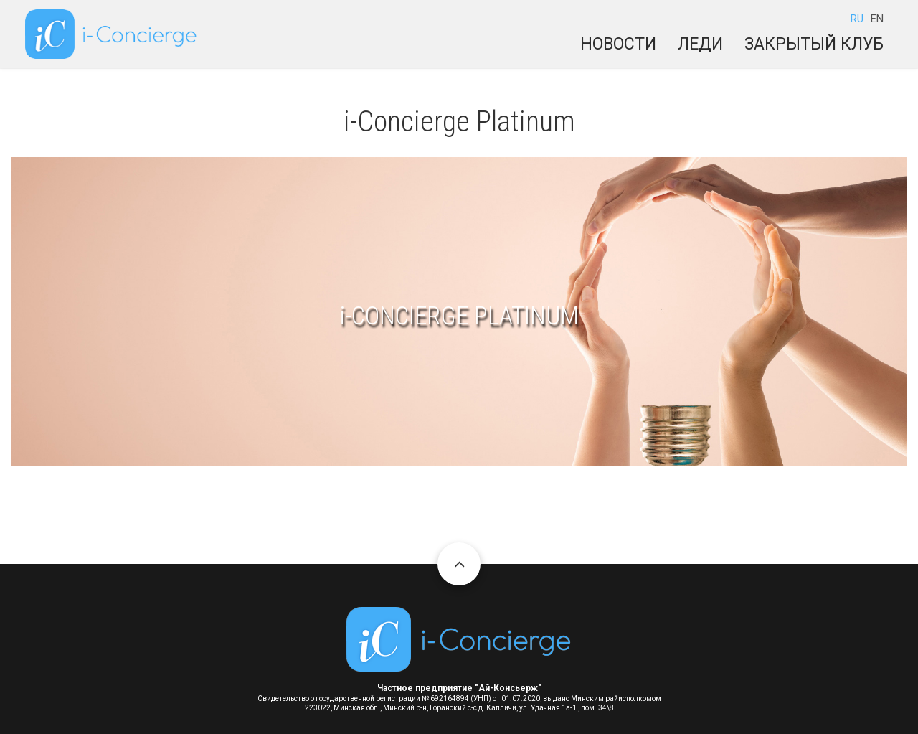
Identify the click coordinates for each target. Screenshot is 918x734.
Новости (618, 44)
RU (857, 18)
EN (877, 18)
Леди (700, 44)
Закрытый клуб (814, 44)
